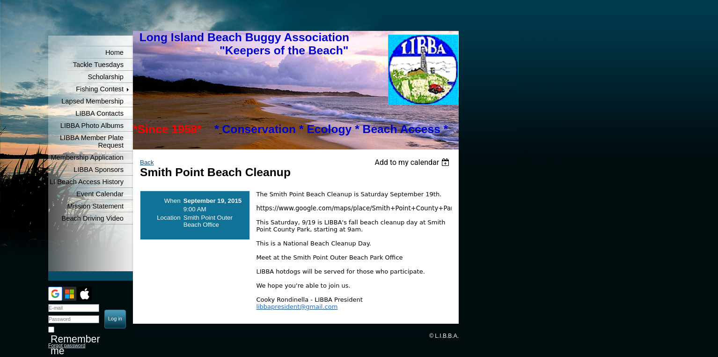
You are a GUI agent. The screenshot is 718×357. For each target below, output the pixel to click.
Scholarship (106, 77)
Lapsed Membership (92, 101)
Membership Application (87, 157)
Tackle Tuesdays (98, 64)
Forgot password (66, 345)
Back (147, 162)
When (172, 200)
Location (168, 217)
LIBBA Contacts (99, 113)
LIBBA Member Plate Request (92, 141)
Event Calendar (100, 194)
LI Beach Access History (87, 182)
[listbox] (413, 162)
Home (114, 52)
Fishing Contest (100, 89)
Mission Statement (95, 206)
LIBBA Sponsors (98, 169)
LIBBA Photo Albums (92, 125)
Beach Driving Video (92, 218)
